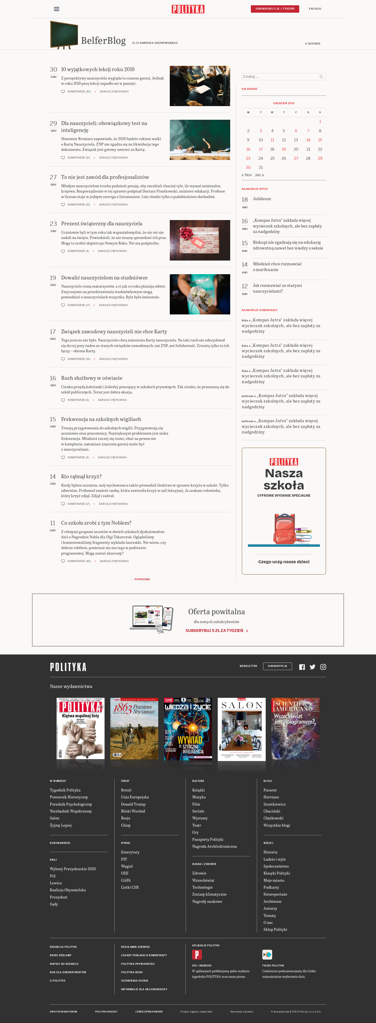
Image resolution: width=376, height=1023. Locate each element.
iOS (194, 965)
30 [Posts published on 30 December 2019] (248, 167)
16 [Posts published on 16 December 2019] (248, 149)
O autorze (313, 43)
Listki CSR (130, 887)
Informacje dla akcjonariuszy (144, 989)
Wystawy (200, 818)
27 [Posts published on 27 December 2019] (296, 158)
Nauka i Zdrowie (204, 864)
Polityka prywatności (138, 964)
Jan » (259, 174)
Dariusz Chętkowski (114, 91)
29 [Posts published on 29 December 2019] (320, 158)
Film (196, 804)
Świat (125, 781)
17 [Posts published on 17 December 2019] (261, 149)
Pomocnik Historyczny (69, 797)
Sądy (54, 904)
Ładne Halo (206, 1011)
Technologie (202, 887)
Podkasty (271, 887)
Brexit (126, 790)
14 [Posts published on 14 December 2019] (308, 139)
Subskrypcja (277, 666)
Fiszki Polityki (273, 965)
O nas (268, 922)
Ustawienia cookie (134, 980)
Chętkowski (273, 818)
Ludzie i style (275, 859)
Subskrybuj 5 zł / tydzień (275, 8)
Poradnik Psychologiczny (71, 804)
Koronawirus (60, 843)
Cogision (194, 1011)
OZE (125, 873)
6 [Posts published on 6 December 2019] (296, 130)
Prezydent (58, 897)
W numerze (58, 781)
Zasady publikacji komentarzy (144, 955)
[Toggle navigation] (56, 9)
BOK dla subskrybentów (68, 972)
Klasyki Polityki (277, 873)
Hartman (271, 797)
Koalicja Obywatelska (68, 889)
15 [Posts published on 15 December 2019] (320, 139)
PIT (124, 859)
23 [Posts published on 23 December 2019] (248, 158)
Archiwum (273, 901)
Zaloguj (315, 8)
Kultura (198, 781)
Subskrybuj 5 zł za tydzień (214, 630)
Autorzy (270, 908)
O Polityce (57, 980)
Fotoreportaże (275, 894)
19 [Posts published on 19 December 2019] (284, 149)
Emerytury (130, 852)
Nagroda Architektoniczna (214, 846)
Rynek (125, 843)
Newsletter (248, 666)
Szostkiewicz (275, 804)
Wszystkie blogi (277, 825)
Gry (195, 832)
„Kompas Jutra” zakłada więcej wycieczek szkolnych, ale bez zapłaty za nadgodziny (281, 325)
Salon (54, 818)
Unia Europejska (135, 797)
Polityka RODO (132, 972)
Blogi (268, 781)
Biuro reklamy (61, 955)
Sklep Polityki (275, 929)
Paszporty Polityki (207, 839)
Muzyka (199, 797)
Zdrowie (199, 873)
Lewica (56, 883)
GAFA (126, 880)
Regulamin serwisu (135, 947)
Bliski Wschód (133, 811)
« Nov (247, 174)
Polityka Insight (106, 1011)
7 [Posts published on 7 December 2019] (308, 130)
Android (205, 965)
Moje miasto (274, 880)
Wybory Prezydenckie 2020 (73, 868)
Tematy (270, 915)
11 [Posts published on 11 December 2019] (272, 139)
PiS (53, 876)
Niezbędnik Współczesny (71, 811)
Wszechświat (203, 880)
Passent (270, 790)
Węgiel (127, 866)
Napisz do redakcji (64, 964)
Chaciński (272, 811)
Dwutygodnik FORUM (63, 1011)
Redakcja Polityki (63, 947)
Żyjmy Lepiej (61, 825)
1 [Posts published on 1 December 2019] (320, 121)
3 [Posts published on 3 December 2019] (261, 130)
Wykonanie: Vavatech (241, 1011)
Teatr (196, 825)
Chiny (126, 825)
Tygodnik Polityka (65, 790)
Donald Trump (133, 804)
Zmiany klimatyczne (209, 894)
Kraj (53, 859)
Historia (270, 852)
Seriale (198, 811)
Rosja (125, 818)
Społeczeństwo (276, 866)
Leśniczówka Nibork (149, 1011)
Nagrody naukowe (207, 901)
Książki (198, 790)
